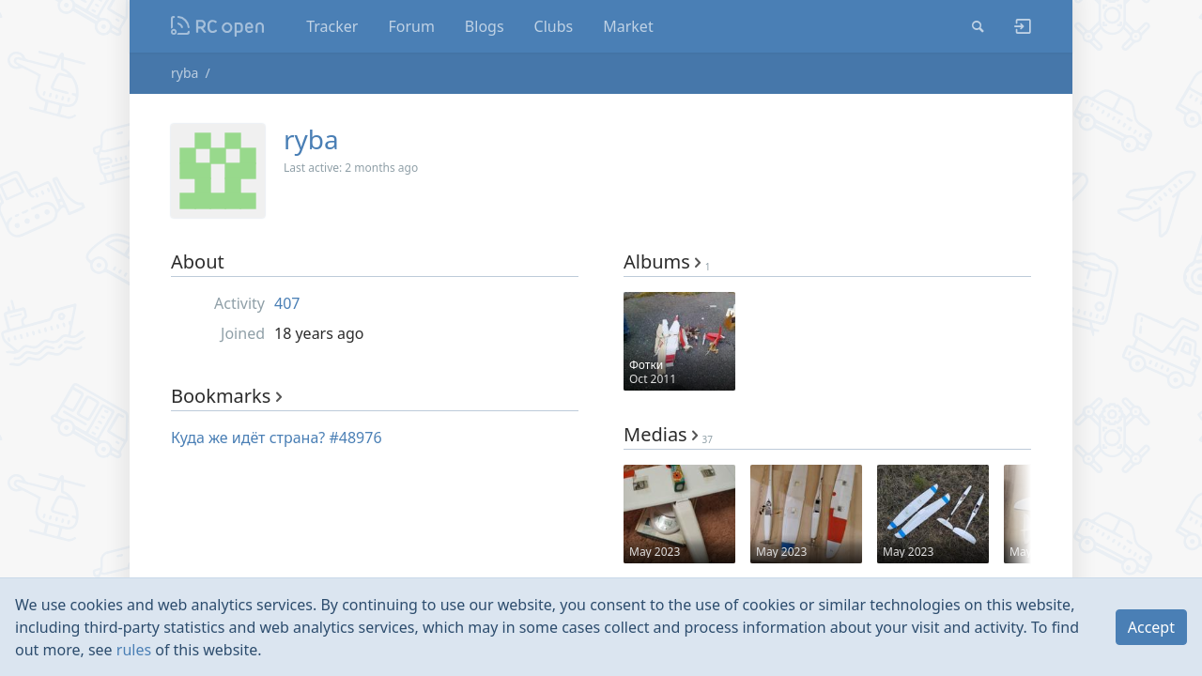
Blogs (484, 26)
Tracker (332, 26)
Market (628, 26)
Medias (668, 434)
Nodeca (218, 26)
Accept (1151, 627)
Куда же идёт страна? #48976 (276, 437)
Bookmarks (226, 395)
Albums (667, 261)
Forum (411, 26)
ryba (184, 73)
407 (287, 303)
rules (133, 649)
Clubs (554, 26)
